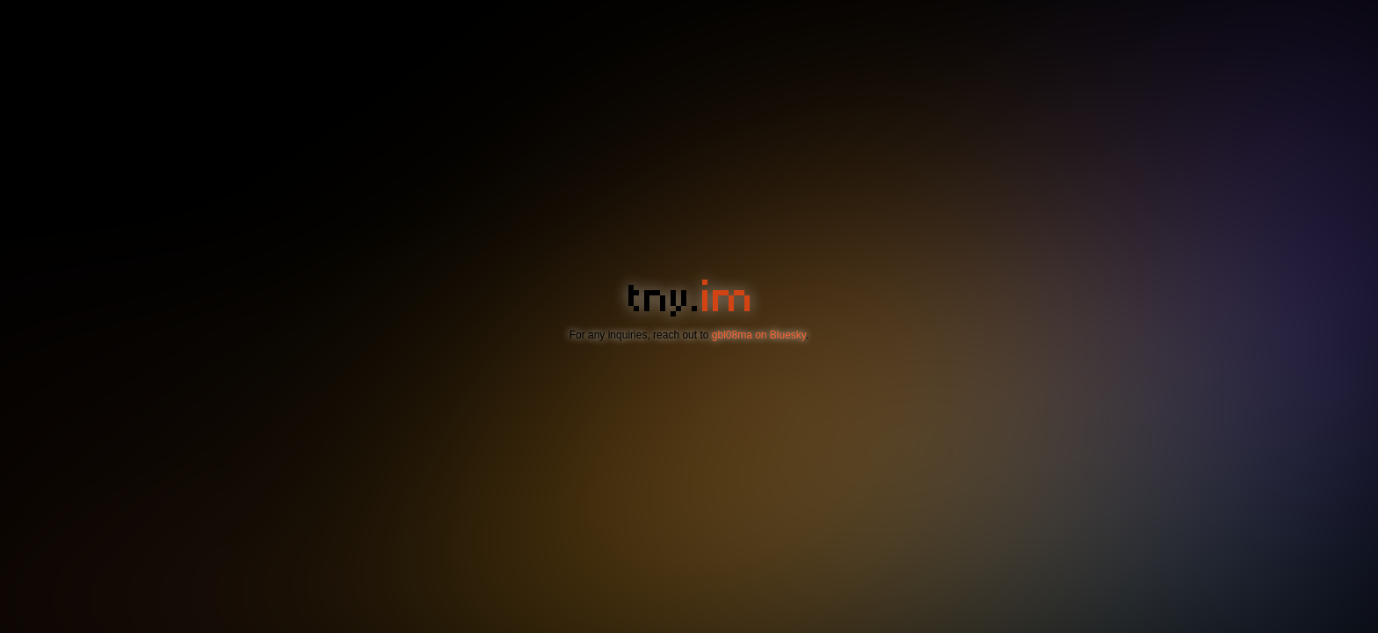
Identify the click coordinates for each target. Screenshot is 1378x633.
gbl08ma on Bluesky (759, 335)
